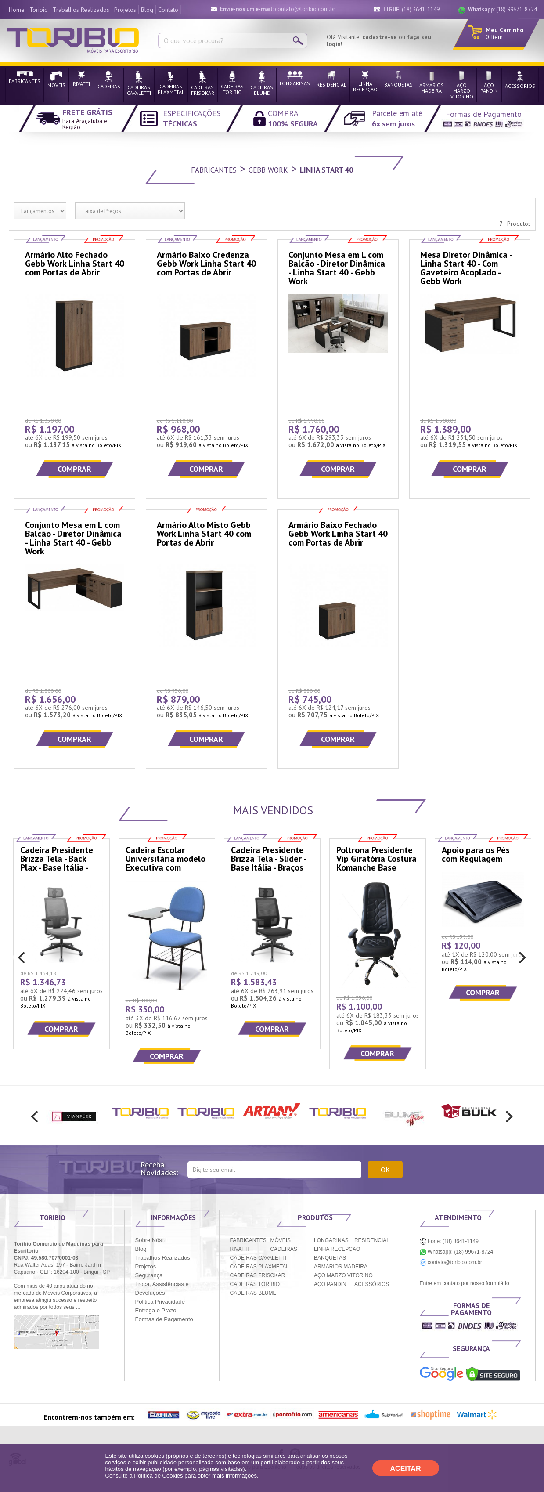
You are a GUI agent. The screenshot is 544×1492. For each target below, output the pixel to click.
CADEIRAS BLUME (253, 1293)
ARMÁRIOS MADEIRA (340, 1267)
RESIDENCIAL (371, 1240)
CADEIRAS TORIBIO (255, 1284)
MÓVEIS (280, 1240)
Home (17, 10)
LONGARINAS (331, 1240)
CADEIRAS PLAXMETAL (259, 1267)
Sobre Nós (148, 1240)
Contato (168, 10)
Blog (147, 10)
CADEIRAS (283, 1249)
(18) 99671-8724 (502, 9)
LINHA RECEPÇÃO (337, 1249)
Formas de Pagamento (164, 1319)
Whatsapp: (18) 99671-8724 (457, 1252)
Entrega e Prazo (156, 1310)
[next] (521, 957)
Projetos (125, 10)
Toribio (38, 10)
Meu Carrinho (504, 30)
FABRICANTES (248, 1240)
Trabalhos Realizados (81, 10)
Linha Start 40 (326, 170)
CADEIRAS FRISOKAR (257, 1275)
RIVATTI (239, 1249)
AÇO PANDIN (330, 1284)
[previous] (22, 957)
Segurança (149, 1275)
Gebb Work (268, 170)
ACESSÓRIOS (371, 1284)
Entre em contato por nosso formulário (464, 1283)
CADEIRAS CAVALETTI (258, 1258)
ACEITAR (405, 1468)
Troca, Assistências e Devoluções (162, 1288)
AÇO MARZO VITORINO (343, 1275)
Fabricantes (214, 170)
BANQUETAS (330, 1258)
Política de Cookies (158, 1475)
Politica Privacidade (160, 1301)
